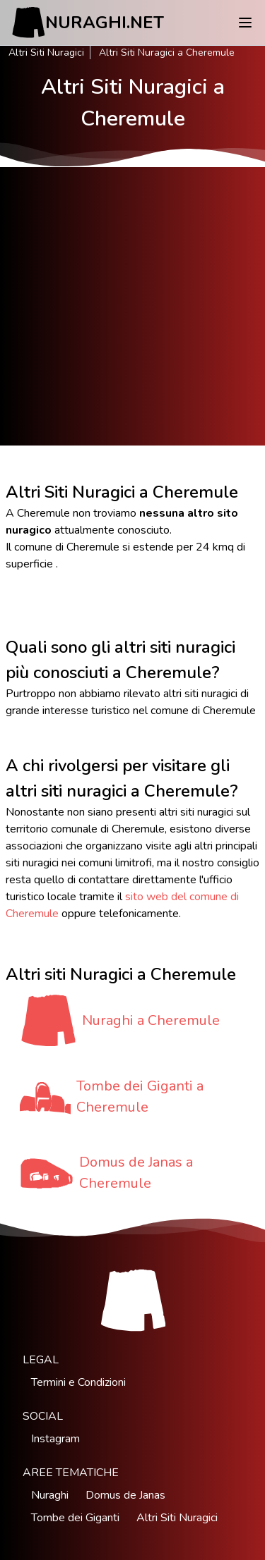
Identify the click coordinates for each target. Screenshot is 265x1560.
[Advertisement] (132, 306)
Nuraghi (50, 1495)
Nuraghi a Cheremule (151, 1020)
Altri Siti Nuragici (46, 52)
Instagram (55, 1439)
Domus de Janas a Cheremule (136, 1173)
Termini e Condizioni (78, 1382)
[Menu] (245, 22)
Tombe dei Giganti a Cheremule (140, 1096)
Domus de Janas (125, 1495)
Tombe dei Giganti (75, 1517)
